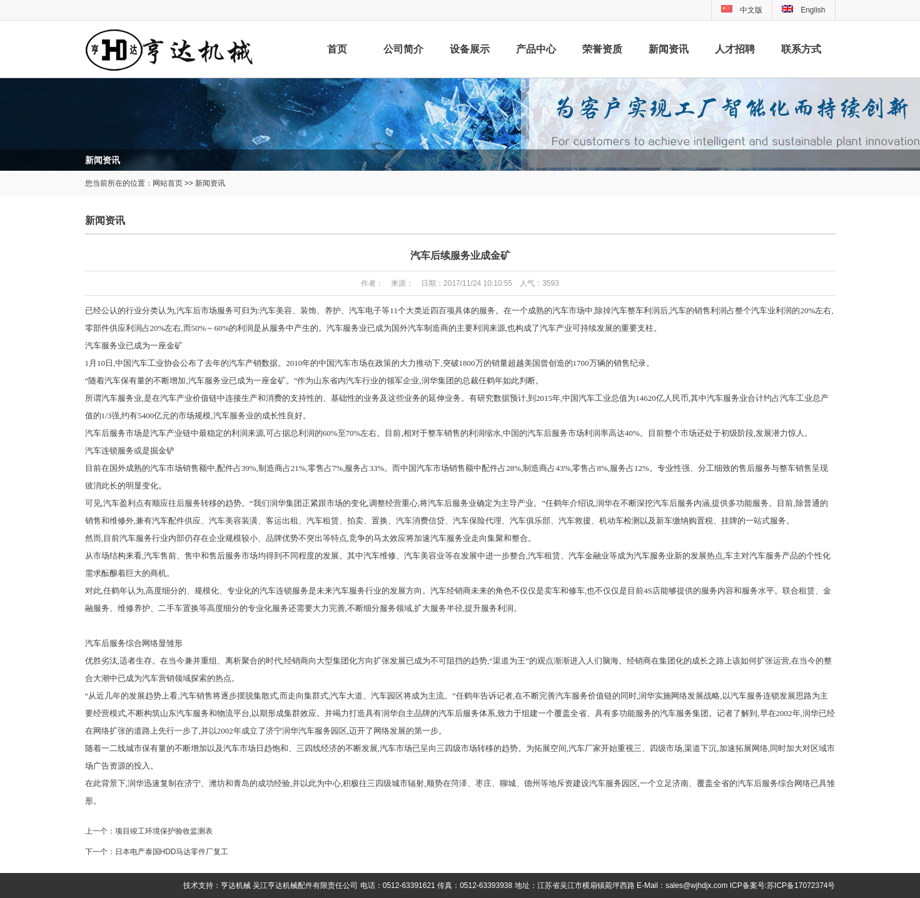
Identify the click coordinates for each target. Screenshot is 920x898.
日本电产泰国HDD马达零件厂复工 (172, 851)
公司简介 (403, 49)
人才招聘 (735, 49)
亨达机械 (236, 885)
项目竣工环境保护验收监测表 (164, 831)
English (803, 10)
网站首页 (168, 183)
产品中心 (536, 49)
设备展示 (470, 49)
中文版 (751, 10)
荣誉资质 (602, 49)
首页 (337, 49)
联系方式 (801, 49)
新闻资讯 (669, 49)
